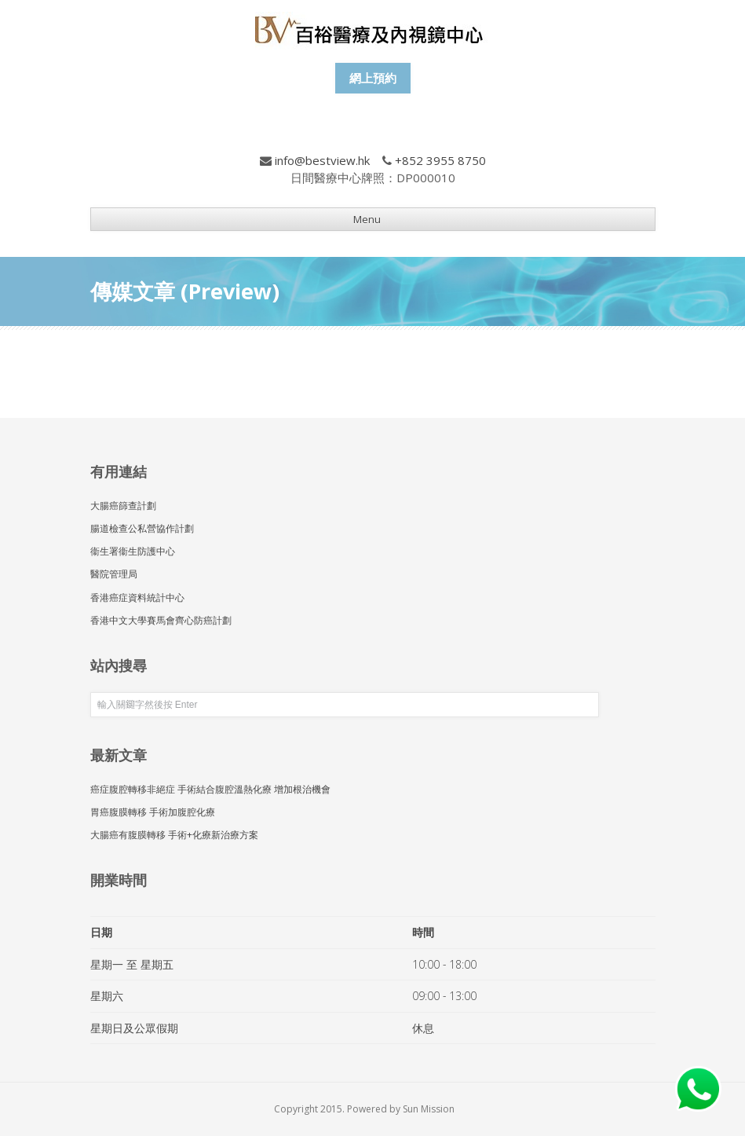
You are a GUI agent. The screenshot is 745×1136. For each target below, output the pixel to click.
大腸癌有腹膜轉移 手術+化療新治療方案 (174, 834)
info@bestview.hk (322, 160)
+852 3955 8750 (440, 160)
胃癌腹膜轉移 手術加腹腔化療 (152, 812)
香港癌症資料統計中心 (137, 597)
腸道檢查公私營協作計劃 (142, 528)
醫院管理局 (113, 574)
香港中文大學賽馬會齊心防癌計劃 (161, 620)
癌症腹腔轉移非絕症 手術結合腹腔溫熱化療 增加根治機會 (210, 789)
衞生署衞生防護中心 (132, 551)
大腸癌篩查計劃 (123, 505)
